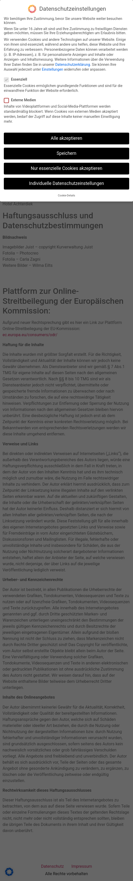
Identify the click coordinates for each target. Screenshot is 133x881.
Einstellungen (52, 67)
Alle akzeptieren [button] (66, 136)
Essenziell (17, 77)
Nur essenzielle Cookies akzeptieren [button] (66, 166)
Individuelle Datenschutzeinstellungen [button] (66, 181)
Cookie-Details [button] (66, 193)
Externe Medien (21, 98)
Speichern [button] (66, 151)
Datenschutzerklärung (72, 62)
